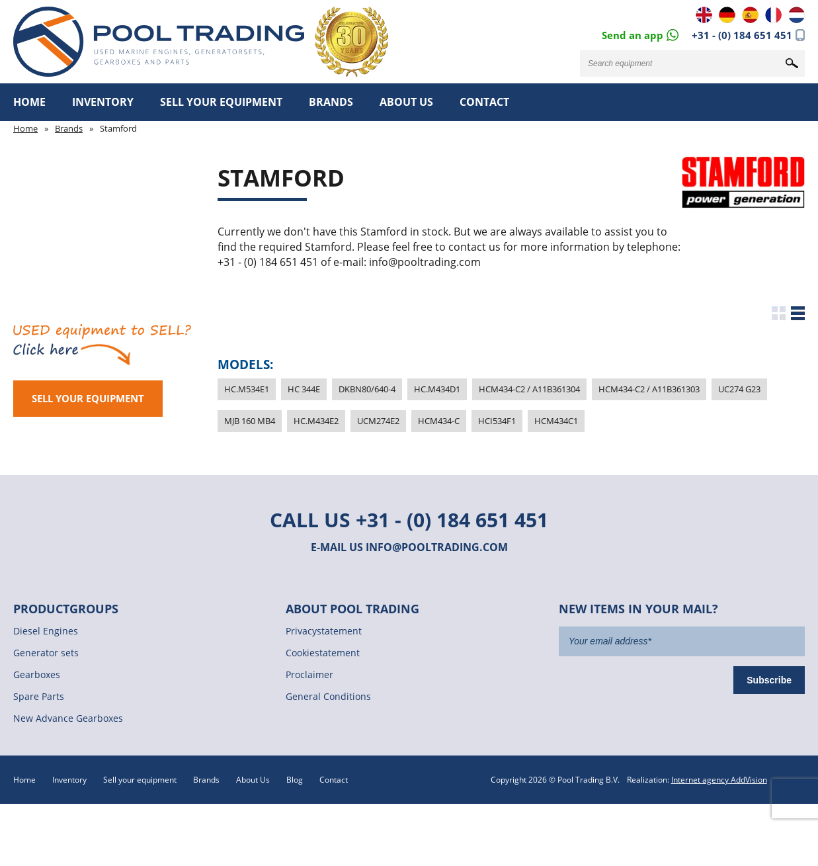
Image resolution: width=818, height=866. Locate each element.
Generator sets (46, 652)
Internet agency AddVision (719, 779)
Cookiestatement (323, 652)
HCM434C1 (556, 421)
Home (29, 102)
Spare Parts (38, 696)
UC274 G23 (739, 389)
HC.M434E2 (316, 421)
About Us (406, 102)
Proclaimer (309, 674)
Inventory (103, 102)
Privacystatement (324, 631)
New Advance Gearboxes (68, 718)
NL (796, 15)
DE (727, 15)
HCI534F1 (497, 421)
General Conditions (328, 696)
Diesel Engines (45, 631)
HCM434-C (439, 421)
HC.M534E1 (246, 389)
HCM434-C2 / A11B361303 (649, 389)
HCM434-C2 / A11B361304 (529, 389)
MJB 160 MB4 (249, 421)
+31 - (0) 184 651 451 (742, 35)
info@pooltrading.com (437, 547)
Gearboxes (36, 674)
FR (773, 15)
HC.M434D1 (437, 389)
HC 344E (304, 389)
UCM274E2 (378, 421)
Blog (294, 779)
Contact (484, 102)
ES (750, 15)
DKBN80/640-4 (367, 389)
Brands (331, 102)
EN (704, 15)
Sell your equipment (221, 102)
